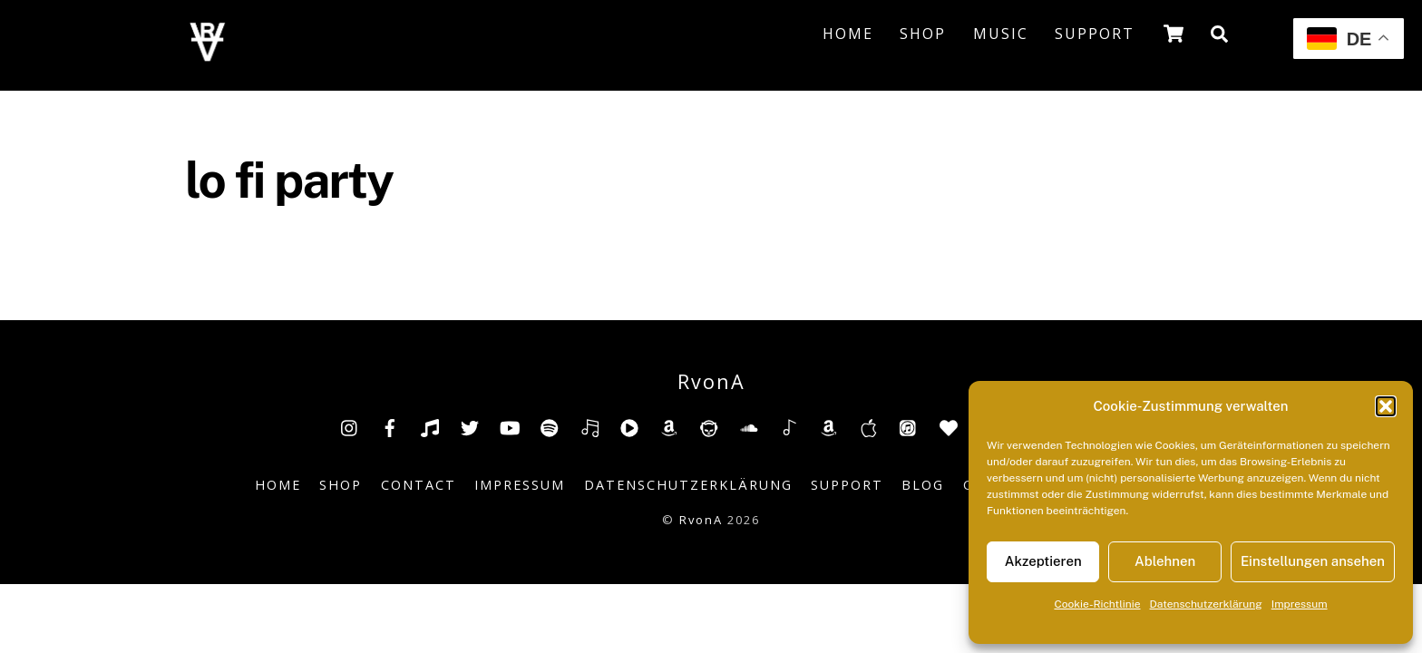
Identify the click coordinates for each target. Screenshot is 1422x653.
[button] (1386, 406)
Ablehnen (1165, 561)
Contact (418, 484)
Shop (923, 34)
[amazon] (669, 425)
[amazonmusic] (829, 425)
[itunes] (909, 425)
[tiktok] (430, 425)
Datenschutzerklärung (1206, 604)
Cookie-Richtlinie (1097, 604)
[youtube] (510, 425)
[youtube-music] (629, 425)
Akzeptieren (1043, 561)
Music (1000, 34)
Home (848, 34)
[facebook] (390, 425)
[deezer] (589, 425)
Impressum (1299, 604)
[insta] (350, 425)
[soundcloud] (749, 425)
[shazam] (789, 425)
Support (1095, 34)
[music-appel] (869, 425)
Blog (922, 484)
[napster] (709, 425)
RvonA (701, 520)
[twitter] (470, 425)
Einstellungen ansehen (1313, 561)
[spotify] (549, 425)
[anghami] (948, 425)
